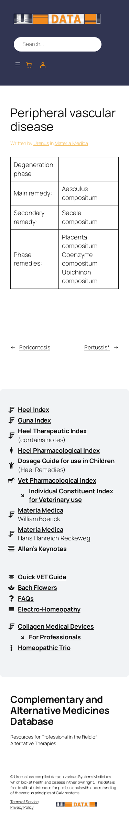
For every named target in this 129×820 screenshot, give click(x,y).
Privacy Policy (22, 807)
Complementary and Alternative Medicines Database (59, 710)
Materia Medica (71, 143)
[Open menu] (18, 65)
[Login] (43, 65)
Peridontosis (34, 347)
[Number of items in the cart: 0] (29, 65)
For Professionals (54, 637)
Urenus (41, 143)
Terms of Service (24, 801)
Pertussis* (97, 347)
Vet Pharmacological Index (57, 480)
